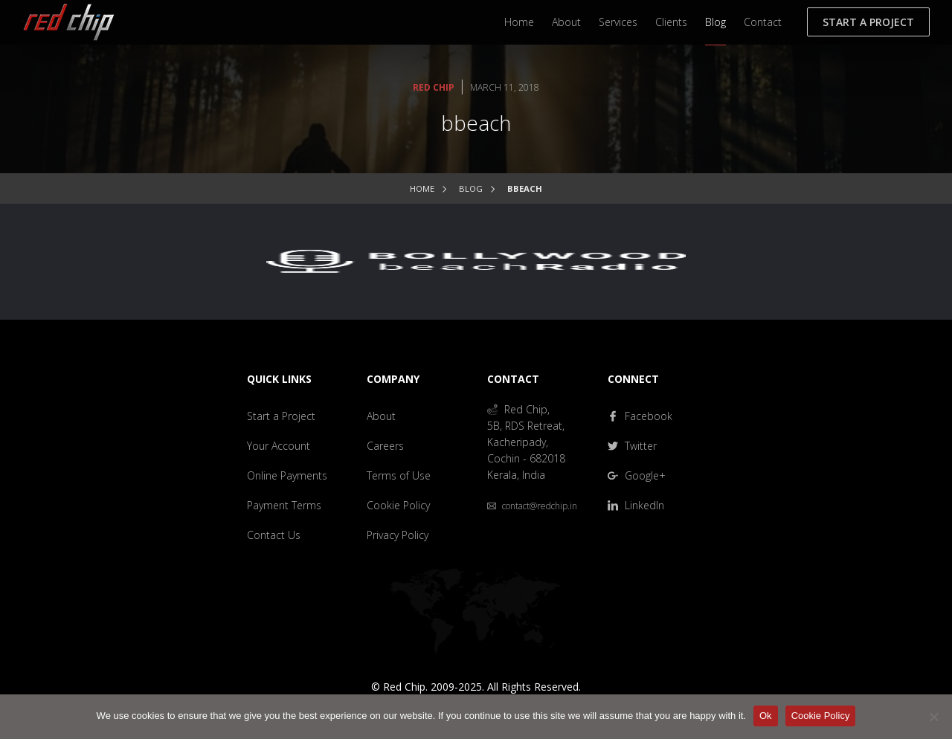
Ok (765, 715)
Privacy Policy (397, 535)
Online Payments (287, 475)
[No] (933, 716)
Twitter (632, 446)
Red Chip (433, 87)
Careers (385, 446)
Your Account (278, 446)
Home (519, 22)
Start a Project (868, 22)
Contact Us (273, 535)
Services (618, 22)
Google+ (637, 475)
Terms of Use (399, 475)
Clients (671, 22)
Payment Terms (284, 505)
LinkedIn (636, 505)
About (566, 22)
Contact (763, 22)
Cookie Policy (398, 505)
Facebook (640, 416)
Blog (715, 22)
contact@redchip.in (532, 506)
